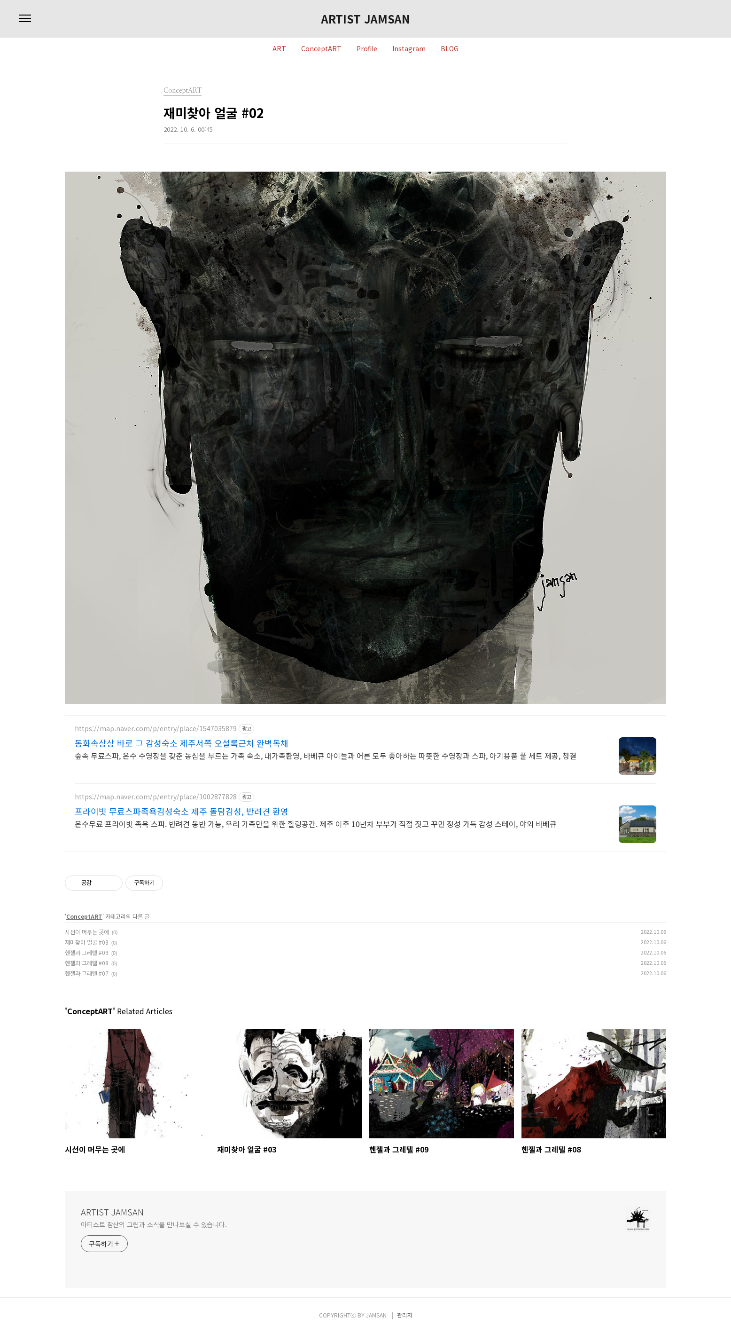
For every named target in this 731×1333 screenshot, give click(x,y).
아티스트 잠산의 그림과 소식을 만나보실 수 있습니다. (154, 1224)
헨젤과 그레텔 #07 (87, 973)
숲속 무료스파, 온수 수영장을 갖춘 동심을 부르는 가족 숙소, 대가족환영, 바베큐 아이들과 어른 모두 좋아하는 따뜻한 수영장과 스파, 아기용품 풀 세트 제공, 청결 (325, 755)
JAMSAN (376, 1315)
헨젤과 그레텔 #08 (87, 963)
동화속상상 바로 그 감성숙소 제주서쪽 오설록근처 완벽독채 (181, 743)
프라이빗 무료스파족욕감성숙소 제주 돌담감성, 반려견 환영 (181, 811)
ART (279, 49)
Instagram (409, 49)
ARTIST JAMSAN (365, 18)
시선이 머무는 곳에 (87, 932)
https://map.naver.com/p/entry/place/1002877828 (156, 797)
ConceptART (321, 49)
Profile (367, 49)
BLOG (450, 49)
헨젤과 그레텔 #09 (87, 952)
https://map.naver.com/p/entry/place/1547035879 (156, 729)
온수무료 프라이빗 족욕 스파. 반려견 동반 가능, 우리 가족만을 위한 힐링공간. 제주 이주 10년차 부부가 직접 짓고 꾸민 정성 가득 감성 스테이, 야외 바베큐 (316, 823)
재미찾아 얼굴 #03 (87, 942)
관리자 (404, 1315)
